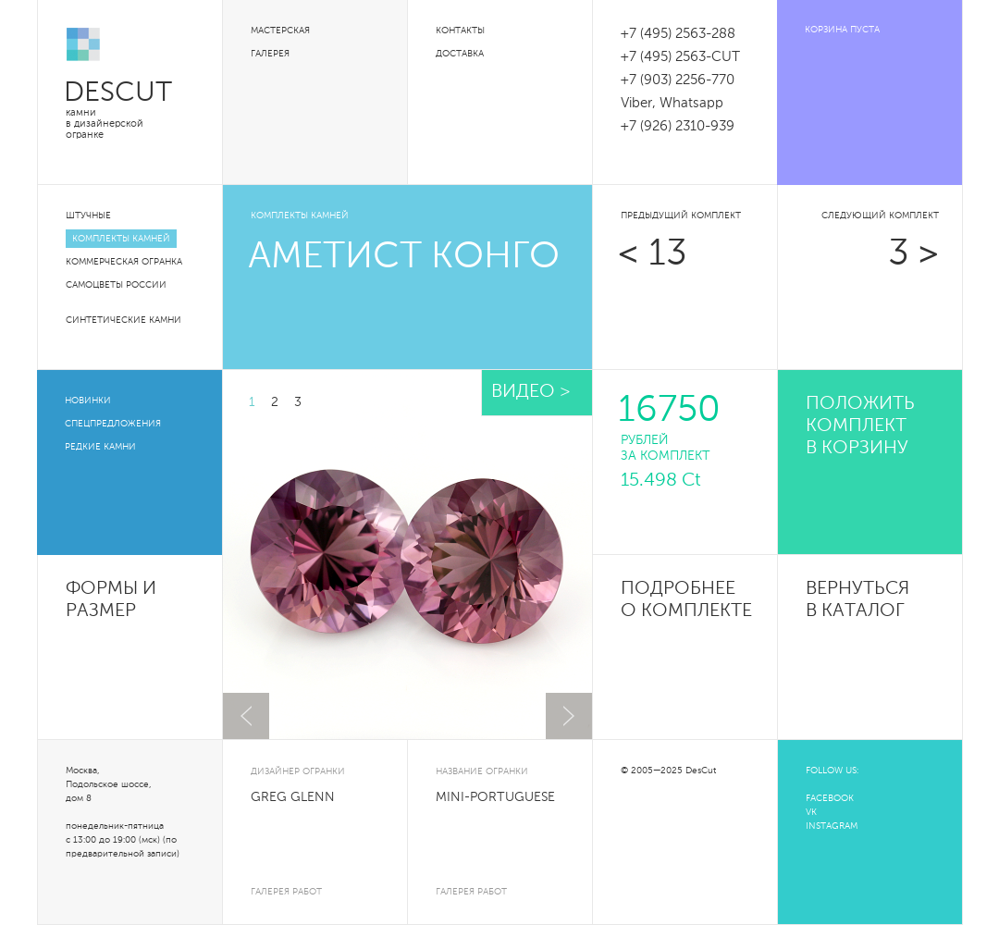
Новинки (88, 400)
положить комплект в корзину (860, 426)
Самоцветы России (116, 285)
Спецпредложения (113, 423)
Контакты (460, 30)
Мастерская (280, 30)
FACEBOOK (830, 798)
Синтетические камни (123, 320)
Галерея (270, 53)
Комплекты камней (121, 238)
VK (811, 812)
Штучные (88, 215)
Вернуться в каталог (857, 600)
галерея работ (286, 891)
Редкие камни (100, 446)
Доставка (460, 53)
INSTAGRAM (831, 826)
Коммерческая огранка (124, 261)
